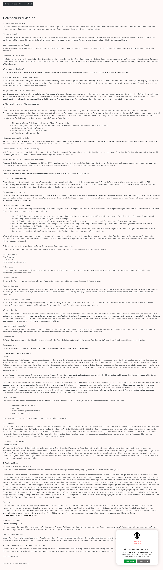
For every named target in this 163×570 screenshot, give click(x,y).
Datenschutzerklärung (21, 564)
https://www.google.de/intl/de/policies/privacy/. (20, 515)
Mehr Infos (144, 561)
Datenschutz (137, 542)
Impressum (7, 564)
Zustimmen (130, 561)
